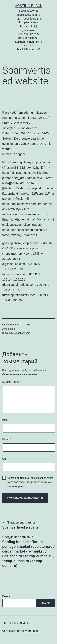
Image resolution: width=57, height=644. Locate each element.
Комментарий (11, 381)
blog (12, 329)
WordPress (31, 630)
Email (6, 439)
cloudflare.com (22, 333)
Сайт (5, 458)
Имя (5, 419)
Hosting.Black (28, 6)
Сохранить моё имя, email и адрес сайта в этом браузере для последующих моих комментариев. (30, 482)
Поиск (6, 596)
